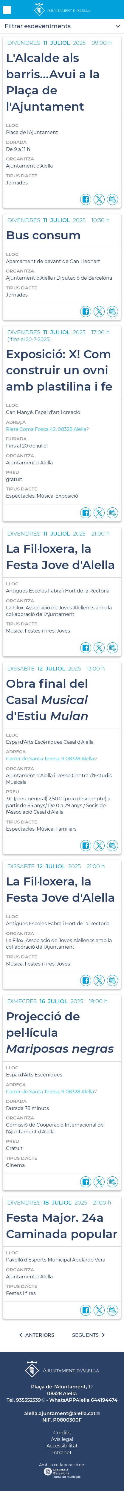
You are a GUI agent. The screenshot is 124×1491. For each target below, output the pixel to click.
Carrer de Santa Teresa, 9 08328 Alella (50, 759)
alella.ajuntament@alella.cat (60, 1413)
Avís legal (62, 1439)
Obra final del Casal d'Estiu (47, 699)
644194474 (104, 1400)
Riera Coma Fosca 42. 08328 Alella (46, 429)
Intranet (62, 1452)
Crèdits (62, 1433)
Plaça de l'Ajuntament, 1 (60, 1387)
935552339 (28, 1400)
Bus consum (43, 235)
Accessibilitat (62, 1446)
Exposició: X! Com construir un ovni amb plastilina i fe (59, 370)
